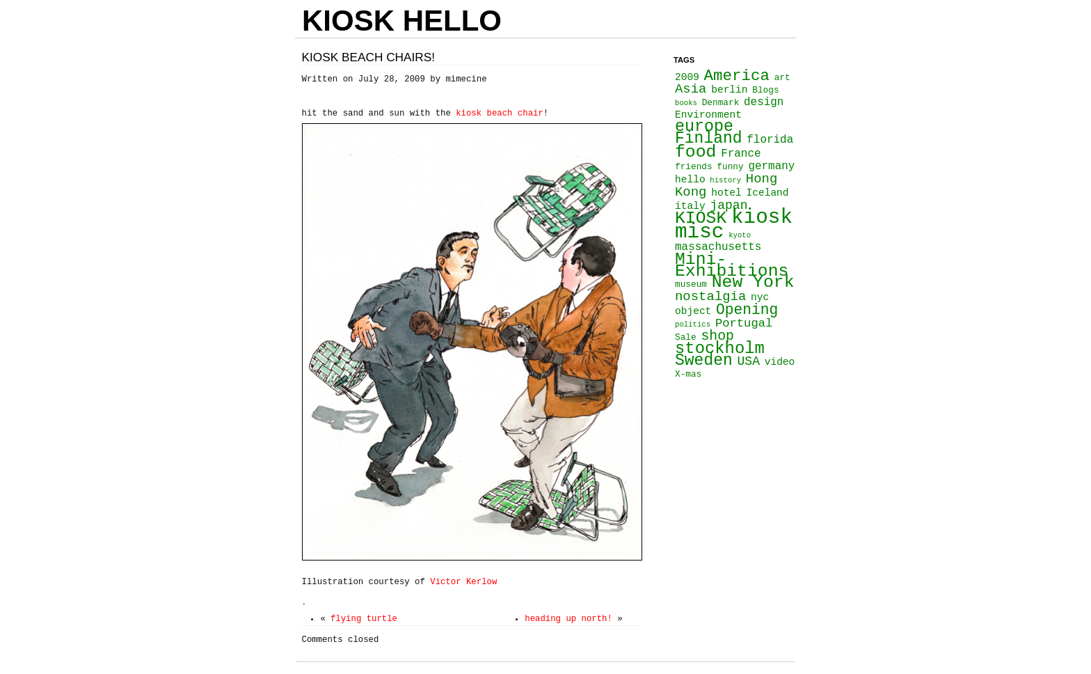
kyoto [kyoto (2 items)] (739, 235)
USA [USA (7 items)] (748, 361)
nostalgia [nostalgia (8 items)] (710, 296)
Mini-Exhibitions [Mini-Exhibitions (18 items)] (731, 265)
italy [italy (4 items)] (690, 206)
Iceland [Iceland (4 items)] (768, 192)
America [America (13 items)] (737, 76)
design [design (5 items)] (763, 102)
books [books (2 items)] (686, 103)
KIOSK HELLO (402, 20)
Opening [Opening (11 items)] (747, 309)
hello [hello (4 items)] (690, 179)
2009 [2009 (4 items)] (687, 77)
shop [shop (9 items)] (717, 336)
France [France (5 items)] (740, 154)
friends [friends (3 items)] (693, 167)
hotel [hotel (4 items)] (726, 192)
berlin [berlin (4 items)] (729, 89)
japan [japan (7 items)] (728, 205)
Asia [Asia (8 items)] (690, 89)
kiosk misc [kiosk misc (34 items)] (734, 225)
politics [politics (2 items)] (692, 324)
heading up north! (568, 619)
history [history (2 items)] (725, 180)
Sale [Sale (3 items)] (685, 337)
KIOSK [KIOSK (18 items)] (700, 218)
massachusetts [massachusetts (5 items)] (718, 247)
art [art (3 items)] (782, 77)
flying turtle (364, 619)
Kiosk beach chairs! (369, 57)
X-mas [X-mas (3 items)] (688, 374)
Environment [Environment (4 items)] (708, 114)
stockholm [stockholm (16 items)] (720, 348)
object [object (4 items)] (693, 311)
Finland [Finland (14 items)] (708, 139)
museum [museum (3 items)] (691, 284)
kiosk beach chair (499, 113)
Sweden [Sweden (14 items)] (704, 361)
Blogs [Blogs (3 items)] (765, 90)
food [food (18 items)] (695, 152)
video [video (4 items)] (780, 362)
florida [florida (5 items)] (770, 140)
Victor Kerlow (461, 582)
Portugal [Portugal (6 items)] (743, 323)
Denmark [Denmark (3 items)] (721, 102)
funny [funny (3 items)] (730, 167)
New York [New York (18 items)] (753, 282)
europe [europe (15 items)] (704, 127)
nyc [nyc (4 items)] (760, 297)
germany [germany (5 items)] (771, 166)
